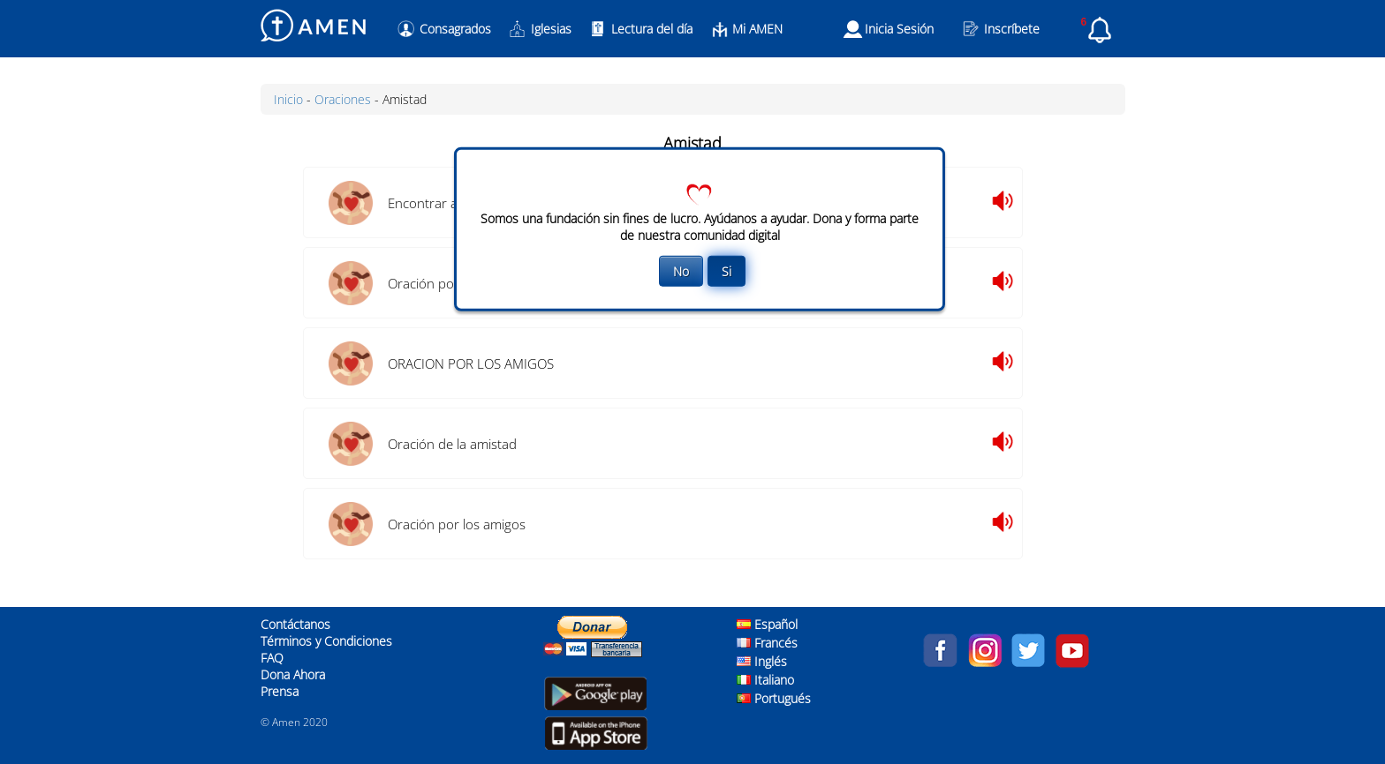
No (681, 271)
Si (726, 271)
